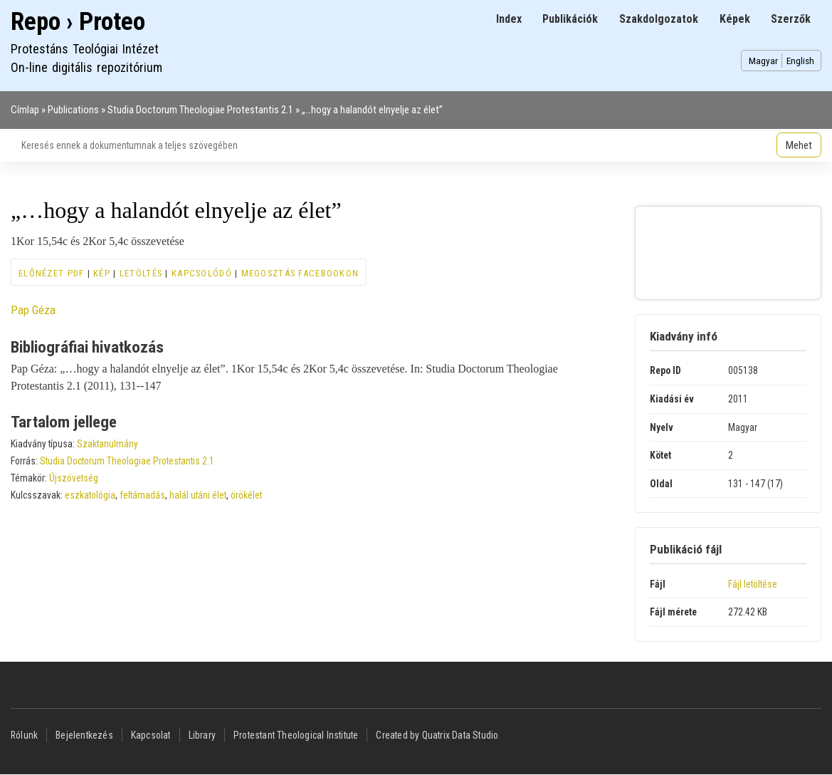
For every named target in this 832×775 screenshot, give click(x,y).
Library (202, 735)
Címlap (25, 109)
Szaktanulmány (107, 443)
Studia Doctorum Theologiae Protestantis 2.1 (200, 109)
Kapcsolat (151, 735)
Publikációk (570, 19)
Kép (101, 273)
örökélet (246, 495)
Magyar (763, 60)
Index (509, 19)
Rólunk (24, 735)
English (800, 60)
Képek (735, 19)
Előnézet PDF (51, 273)
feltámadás (142, 495)
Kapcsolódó (202, 273)
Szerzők (791, 19)
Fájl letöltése (752, 584)
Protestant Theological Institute (295, 735)
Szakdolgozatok (658, 19)
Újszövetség (73, 478)
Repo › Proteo (78, 21)
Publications (73, 109)
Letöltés (141, 273)
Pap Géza (33, 310)
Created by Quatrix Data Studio (437, 735)
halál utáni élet (197, 495)
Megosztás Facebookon (300, 273)
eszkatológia (90, 495)
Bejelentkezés (84, 735)
